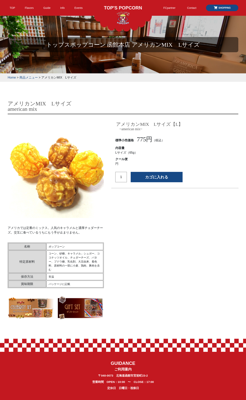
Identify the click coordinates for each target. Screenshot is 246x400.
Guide (46, 8)
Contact (191, 8)
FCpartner (169, 8)
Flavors (29, 8)
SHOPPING (222, 8)
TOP (12, 8)
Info (62, 8)
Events (78, 8)
